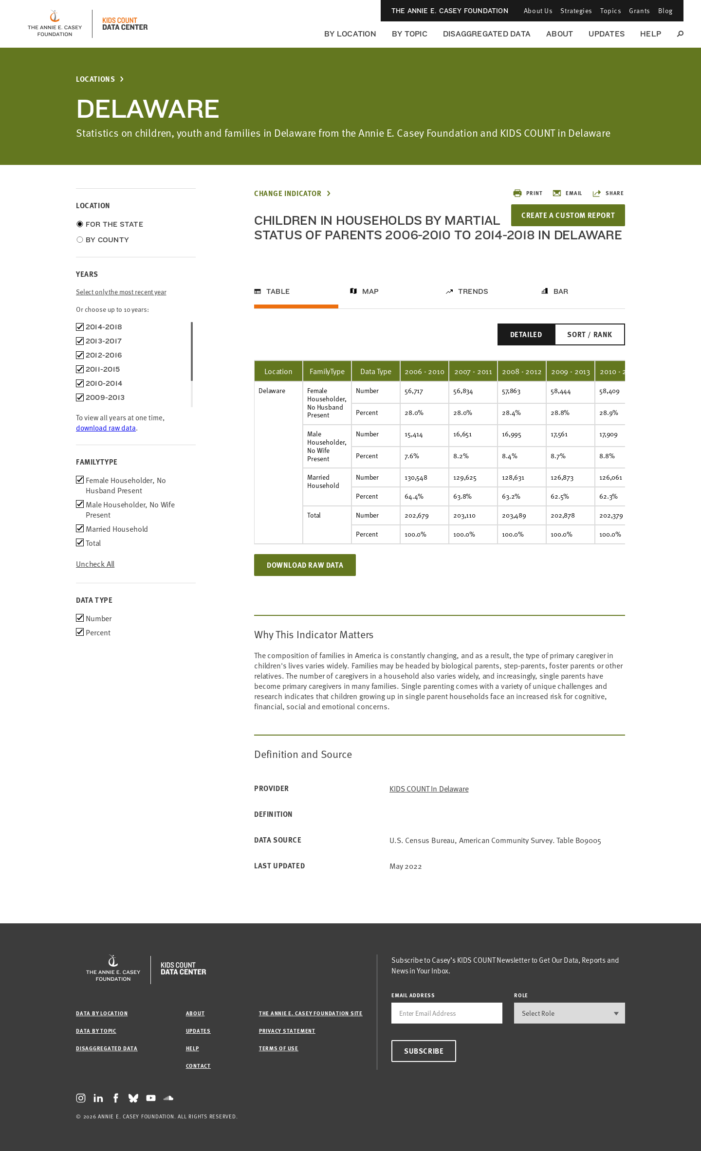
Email (567, 193)
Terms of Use (278, 1048)
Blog (665, 10)
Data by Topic (96, 1030)
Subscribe (423, 1050)
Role (521, 995)
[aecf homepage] (55, 23)
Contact (198, 1065)
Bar (561, 306)
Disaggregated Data (487, 33)
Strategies (576, 10)
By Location (350, 33)
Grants (639, 10)
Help (650, 33)
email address (413, 995)
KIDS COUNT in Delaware (428, 803)
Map (370, 306)
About (559, 33)
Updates (607, 33)
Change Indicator (288, 193)
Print (527, 193)
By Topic (409, 33)
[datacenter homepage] (125, 24)
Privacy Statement (287, 1030)
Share (608, 193)
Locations (95, 79)
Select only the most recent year (121, 291)
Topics (610, 10)
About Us (538, 10)
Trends (473, 306)
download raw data (106, 427)
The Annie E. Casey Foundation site (311, 1013)
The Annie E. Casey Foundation (449, 11)
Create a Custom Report (565, 215)
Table (278, 306)
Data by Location (102, 1013)
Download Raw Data (305, 579)
